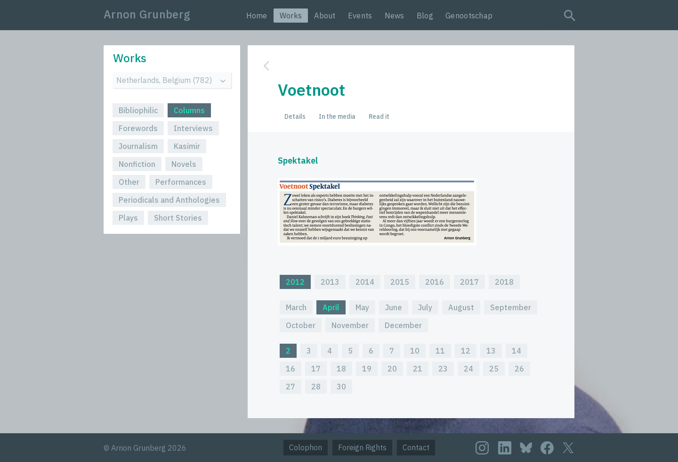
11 (440, 350)
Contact (416, 447)
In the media (337, 116)
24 (468, 368)
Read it (379, 116)
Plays (128, 218)
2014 (364, 282)
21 (417, 368)
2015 (399, 282)
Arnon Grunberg (147, 14)
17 (316, 368)
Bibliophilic (138, 110)
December (403, 325)
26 (519, 368)
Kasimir (187, 146)
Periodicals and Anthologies (169, 200)
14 (516, 350)
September (510, 307)
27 (290, 386)
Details (295, 116)
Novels (183, 164)
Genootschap (468, 15)
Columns (189, 110)
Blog (425, 15)
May (362, 307)
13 (491, 350)
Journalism (138, 146)
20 (392, 368)
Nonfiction (137, 164)
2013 (330, 282)
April (331, 307)
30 (341, 386)
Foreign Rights (362, 447)
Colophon (305, 447)
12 (465, 350)
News (394, 15)
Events (360, 15)
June (393, 307)
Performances (180, 182)
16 (290, 368)
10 (415, 350)
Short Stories (178, 218)
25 (494, 368)
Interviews (193, 128)
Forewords (138, 128)
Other (129, 182)
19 (366, 368)
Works (291, 15)
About (325, 15)
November (350, 325)
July (425, 307)
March (296, 307)
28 (316, 386)
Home (256, 15)
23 (443, 368)
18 (341, 368)
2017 (469, 282)
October (300, 325)
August (461, 307)
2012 (295, 282)
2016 (434, 282)
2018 (504, 282)
